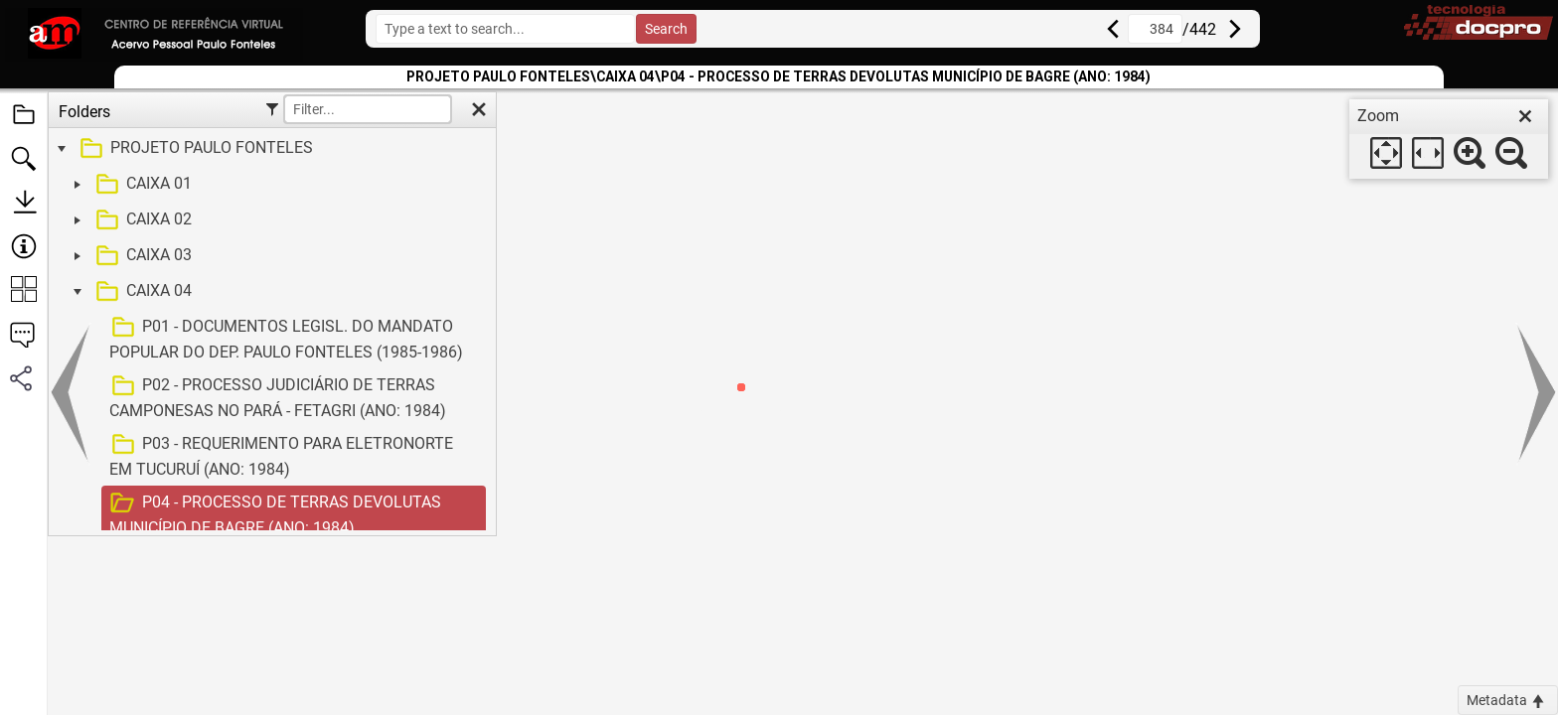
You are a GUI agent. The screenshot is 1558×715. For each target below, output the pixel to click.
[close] (1525, 116)
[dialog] (1448, 139)
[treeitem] (270, 149)
